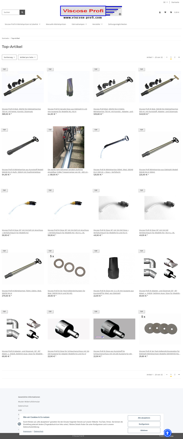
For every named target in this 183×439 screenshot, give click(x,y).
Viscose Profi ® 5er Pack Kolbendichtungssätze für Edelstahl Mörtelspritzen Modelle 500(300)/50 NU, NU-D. (159, 352)
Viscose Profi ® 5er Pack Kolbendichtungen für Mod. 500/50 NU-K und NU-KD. (66, 292)
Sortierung (8, 57)
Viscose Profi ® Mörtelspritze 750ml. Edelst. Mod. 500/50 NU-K (22, 292)
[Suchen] (11, 12)
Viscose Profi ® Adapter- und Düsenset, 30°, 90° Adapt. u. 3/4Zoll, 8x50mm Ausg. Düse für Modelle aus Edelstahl (22, 352)
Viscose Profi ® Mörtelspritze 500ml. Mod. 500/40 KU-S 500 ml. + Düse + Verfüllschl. (113, 170)
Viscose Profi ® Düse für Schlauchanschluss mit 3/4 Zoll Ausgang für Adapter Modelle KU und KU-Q (68, 352)
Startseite (175, 2)
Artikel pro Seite (26, 57)
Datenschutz (38, 431)
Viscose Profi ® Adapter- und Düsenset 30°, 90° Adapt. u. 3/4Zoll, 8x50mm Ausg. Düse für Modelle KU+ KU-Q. (159, 292)
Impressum (27, 431)
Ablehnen (144, 430)
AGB (20, 410)
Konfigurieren (144, 424)
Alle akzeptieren (144, 418)
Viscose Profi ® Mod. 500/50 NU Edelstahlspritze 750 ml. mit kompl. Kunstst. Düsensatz (21, 110)
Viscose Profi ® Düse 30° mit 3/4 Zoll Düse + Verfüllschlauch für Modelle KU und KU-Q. (111, 231)
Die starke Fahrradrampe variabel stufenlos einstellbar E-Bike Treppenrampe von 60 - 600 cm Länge (68, 170)
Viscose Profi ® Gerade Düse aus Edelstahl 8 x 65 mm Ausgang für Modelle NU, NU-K (67, 110)
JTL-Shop (170, 436)
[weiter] (179, 57)
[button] (160, 12)
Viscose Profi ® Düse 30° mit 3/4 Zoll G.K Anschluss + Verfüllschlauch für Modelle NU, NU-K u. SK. (68, 231)
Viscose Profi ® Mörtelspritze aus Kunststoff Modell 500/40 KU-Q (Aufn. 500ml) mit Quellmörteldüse (22, 170)
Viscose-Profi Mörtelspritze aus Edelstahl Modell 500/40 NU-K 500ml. (158, 170)
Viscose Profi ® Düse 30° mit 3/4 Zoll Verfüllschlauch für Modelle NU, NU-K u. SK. (157, 231)
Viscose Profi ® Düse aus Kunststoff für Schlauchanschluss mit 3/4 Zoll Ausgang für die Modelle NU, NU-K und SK (112, 352)
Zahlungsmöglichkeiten (117, 24)
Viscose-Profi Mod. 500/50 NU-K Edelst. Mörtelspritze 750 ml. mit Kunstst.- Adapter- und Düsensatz (113, 110)
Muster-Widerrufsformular (29, 401)
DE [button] (164, 2)
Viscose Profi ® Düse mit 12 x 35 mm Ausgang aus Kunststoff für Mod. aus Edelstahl (113, 292)
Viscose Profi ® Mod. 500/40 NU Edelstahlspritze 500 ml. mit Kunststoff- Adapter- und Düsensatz (158, 110)
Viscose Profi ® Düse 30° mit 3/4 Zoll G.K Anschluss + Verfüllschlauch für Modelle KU (22, 231)
